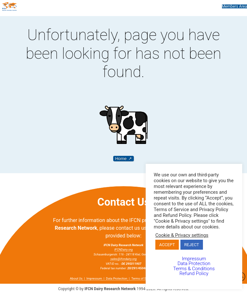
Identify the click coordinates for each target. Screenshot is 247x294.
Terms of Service (142, 278)
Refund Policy (193, 273)
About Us (76, 278)
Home (121, 158)
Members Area (234, 6)
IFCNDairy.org (123, 249)
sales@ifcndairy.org (123, 259)
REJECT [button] (191, 244)
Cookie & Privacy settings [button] (181, 235)
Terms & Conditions (194, 269)
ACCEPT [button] (167, 244)
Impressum (94, 278)
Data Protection (116, 278)
